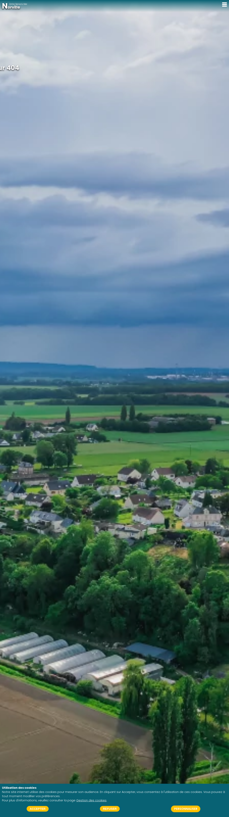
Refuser (110, 808)
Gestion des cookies (91, 800)
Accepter (37, 808)
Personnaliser (185, 809)
